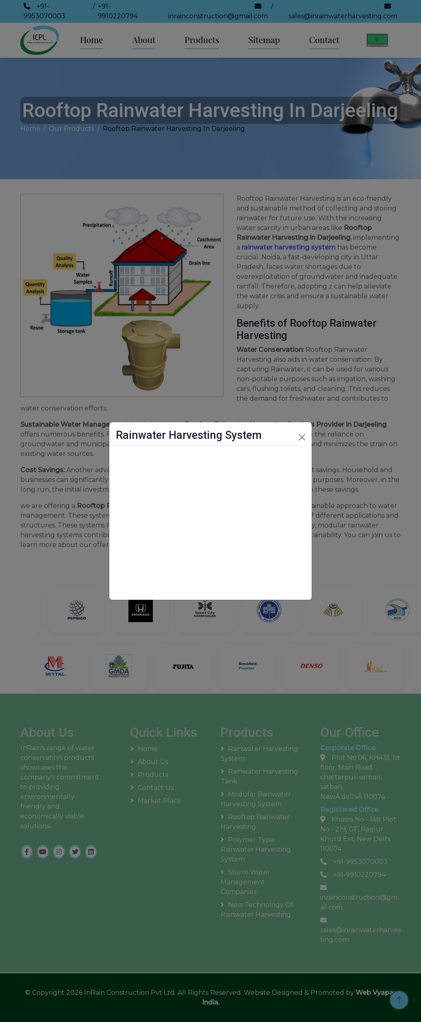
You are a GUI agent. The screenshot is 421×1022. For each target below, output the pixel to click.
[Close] (301, 437)
